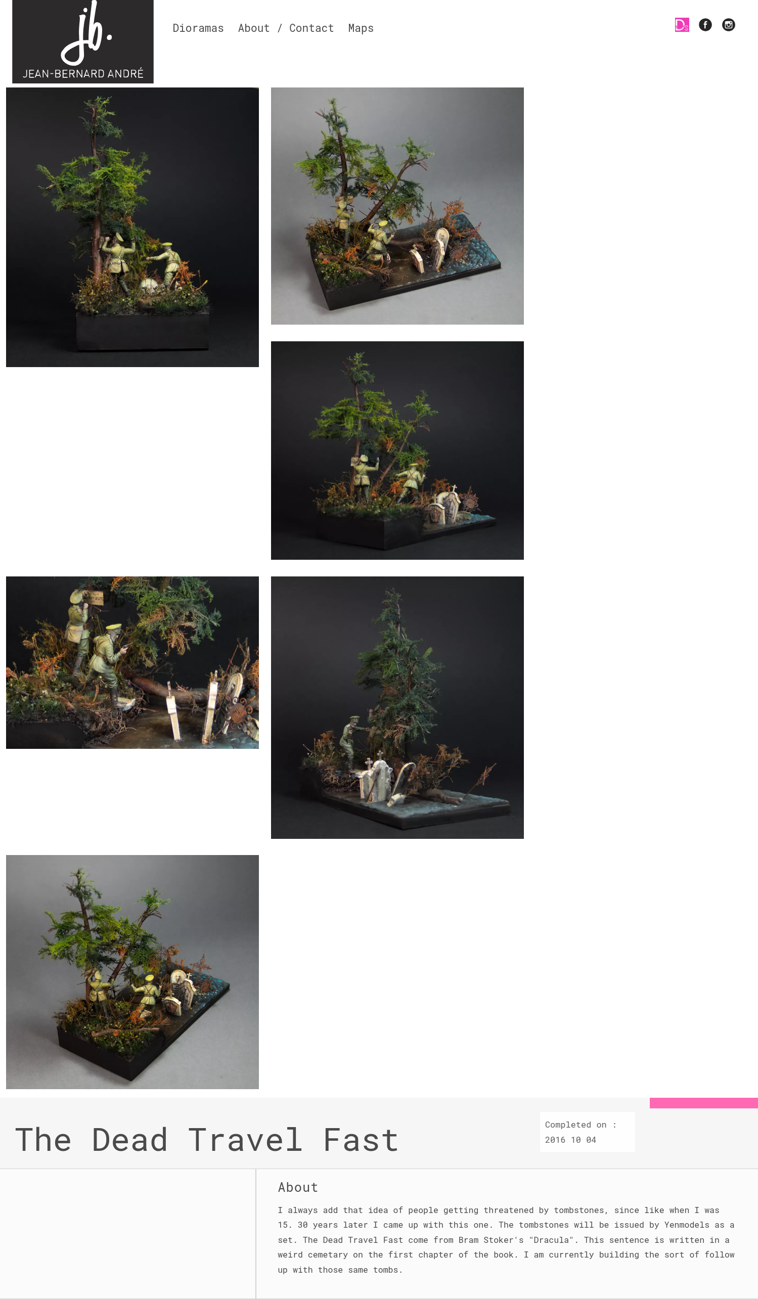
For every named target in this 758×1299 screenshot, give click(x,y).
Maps (361, 28)
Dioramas (198, 28)
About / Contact (286, 28)
